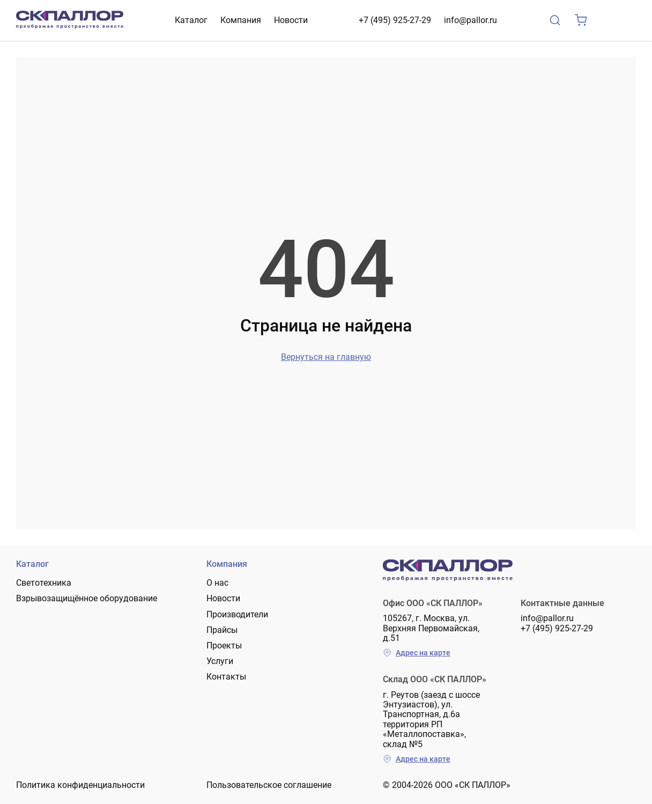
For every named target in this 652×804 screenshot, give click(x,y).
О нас (217, 583)
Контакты (226, 677)
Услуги (219, 661)
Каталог (191, 20)
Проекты (224, 645)
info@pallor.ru (470, 20)
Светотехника (43, 583)
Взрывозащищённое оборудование (86, 598)
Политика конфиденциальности (80, 785)
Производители (237, 614)
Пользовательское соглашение (268, 785)
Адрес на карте (416, 652)
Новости (291, 20)
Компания (240, 20)
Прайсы (222, 630)
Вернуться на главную (326, 357)
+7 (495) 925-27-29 (395, 20)
